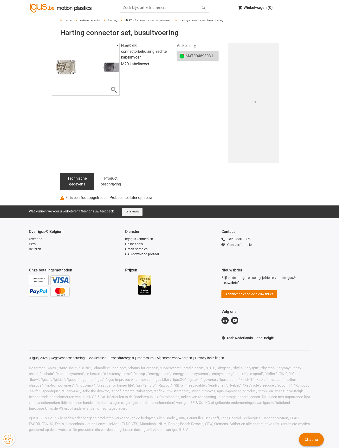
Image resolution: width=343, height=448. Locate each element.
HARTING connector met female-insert (148, 20)
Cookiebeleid (97, 358)
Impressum (145, 358)
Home (68, 20)
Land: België (264, 338)
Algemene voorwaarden (174, 358)
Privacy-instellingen (209, 358)
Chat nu (311, 439)
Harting (112, 20)
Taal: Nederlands (237, 338)
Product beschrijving (111, 181)
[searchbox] (161, 8)
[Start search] (204, 8)
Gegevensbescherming (68, 358)
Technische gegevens (77, 181)
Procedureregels (122, 358)
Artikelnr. (184, 45)
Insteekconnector (89, 20)
